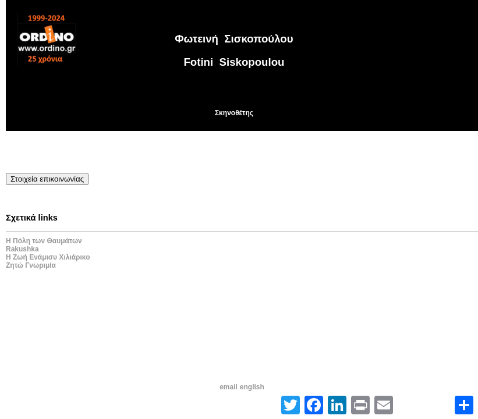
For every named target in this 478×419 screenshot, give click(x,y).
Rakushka (22, 249)
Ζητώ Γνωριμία (31, 265)
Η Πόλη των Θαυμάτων (44, 241)
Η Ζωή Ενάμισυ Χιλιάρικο (48, 257)
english (252, 387)
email (228, 387)
